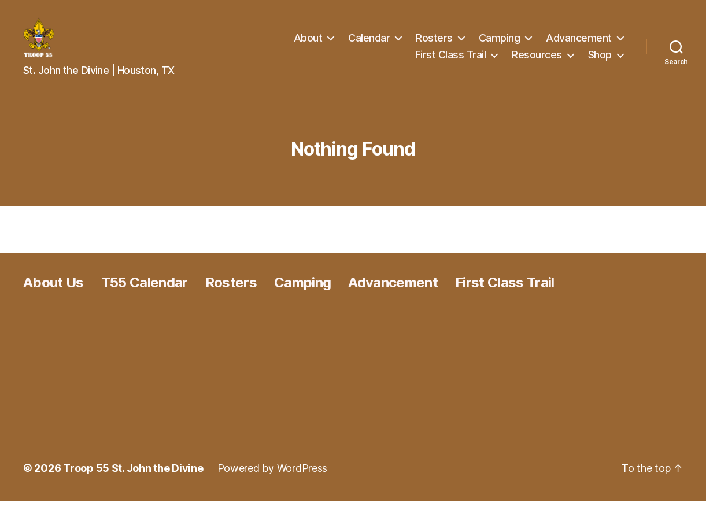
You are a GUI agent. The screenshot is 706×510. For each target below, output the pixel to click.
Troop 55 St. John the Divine (133, 477)
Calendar (369, 42)
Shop (600, 59)
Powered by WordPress (272, 477)
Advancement (579, 42)
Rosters (434, 42)
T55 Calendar (144, 291)
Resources (537, 59)
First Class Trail (450, 59)
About (308, 42)
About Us (53, 291)
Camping (499, 42)
